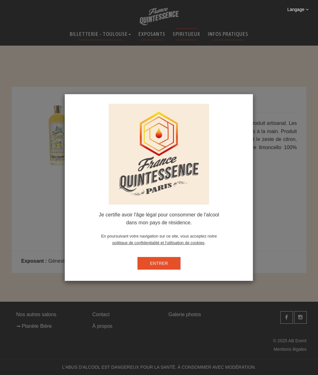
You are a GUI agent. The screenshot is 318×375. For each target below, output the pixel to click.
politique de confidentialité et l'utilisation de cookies (158, 242)
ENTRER (159, 263)
